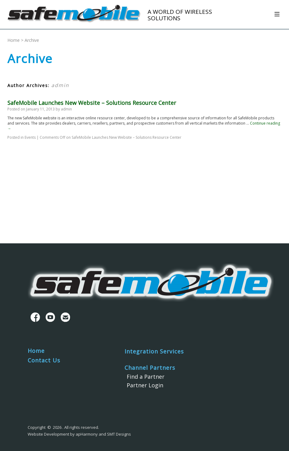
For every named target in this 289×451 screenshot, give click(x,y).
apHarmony (87, 434)
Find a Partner (145, 376)
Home (13, 40)
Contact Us (44, 360)
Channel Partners (150, 367)
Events (30, 137)
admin (60, 85)
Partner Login (145, 385)
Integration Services (154, 351)
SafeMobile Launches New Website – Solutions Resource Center (91, 102)
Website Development (48, 434)
